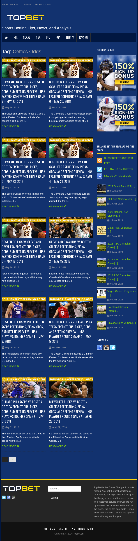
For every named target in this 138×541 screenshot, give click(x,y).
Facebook (9, 498)
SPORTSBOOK (10, 4)
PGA (58, 37)
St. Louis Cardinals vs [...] (121, 199)
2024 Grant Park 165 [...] (121, 186)
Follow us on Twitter (118, 169)
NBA (38, 37)
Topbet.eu (78, 533)
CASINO (26, 4)
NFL (15, 37)
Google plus (13, 498)
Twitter (4, 498)
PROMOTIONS (43, 4)
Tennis (70, 37)
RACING (83, 37)
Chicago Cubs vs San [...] (121, 323)
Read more (9, 126)
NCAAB (26, 37)
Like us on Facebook (117, 175)
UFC (48, 37)
